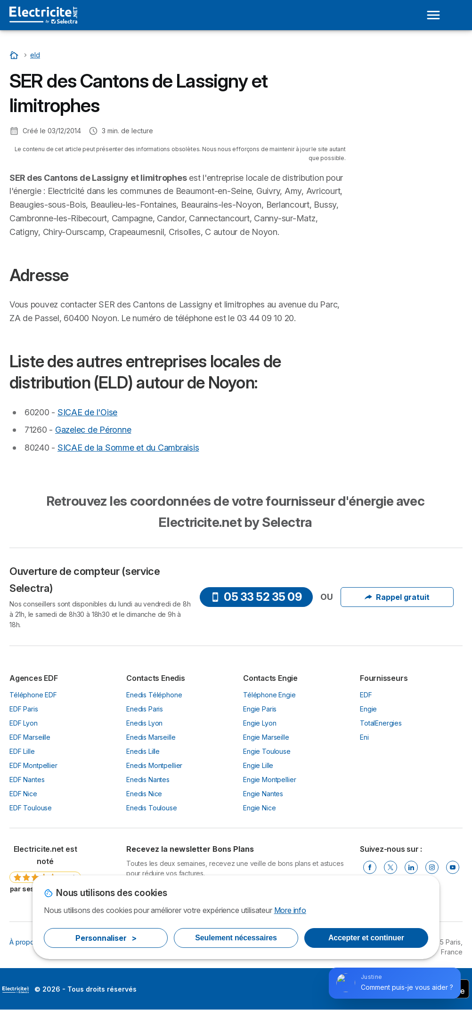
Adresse (380, 73)
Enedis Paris (144, 709)
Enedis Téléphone (154, 695)
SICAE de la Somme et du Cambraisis (128, 447)
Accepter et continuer (366, 938)
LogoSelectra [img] (15, 989)
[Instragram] (432, 867)
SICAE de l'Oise (87, 412)
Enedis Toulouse (151, 808)
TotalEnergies (381, 723)
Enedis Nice (144, 794)
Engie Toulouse (267, 751)
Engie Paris (260, 709)
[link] (45, 872)
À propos (23, 942)
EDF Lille (22, 751)
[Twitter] (390, 867)
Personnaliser (106, 938)
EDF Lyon (23, 723)
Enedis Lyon (144, 723)
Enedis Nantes (148, 780)
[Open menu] (433, 15)
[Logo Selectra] (43, 15)
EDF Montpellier (33, 765)
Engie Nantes (263, 794)
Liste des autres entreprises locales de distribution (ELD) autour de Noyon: (411, 100)
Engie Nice (259, 808)
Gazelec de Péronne (93, 430)
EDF (366, 695)
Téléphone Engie (269, 695)
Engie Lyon (259, 723)
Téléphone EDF (33, 695)
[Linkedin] (411, 867)
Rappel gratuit (397, 597)
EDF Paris (23, 709)
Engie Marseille (266, 737)
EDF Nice (23, 794)
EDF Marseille (29, 737)
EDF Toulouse (30, 808)
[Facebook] (369, 867)
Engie (368, 709)
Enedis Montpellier (154, 765)
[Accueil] (15, 55)
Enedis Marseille (151, 737)
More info (290, 910)
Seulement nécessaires (236, 938)
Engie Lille (258, 765)
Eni (364, 737)
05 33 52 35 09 (256, 597)
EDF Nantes (26, 780)
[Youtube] (452, 867)
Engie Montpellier (269, 780)
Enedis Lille (143, 751)
